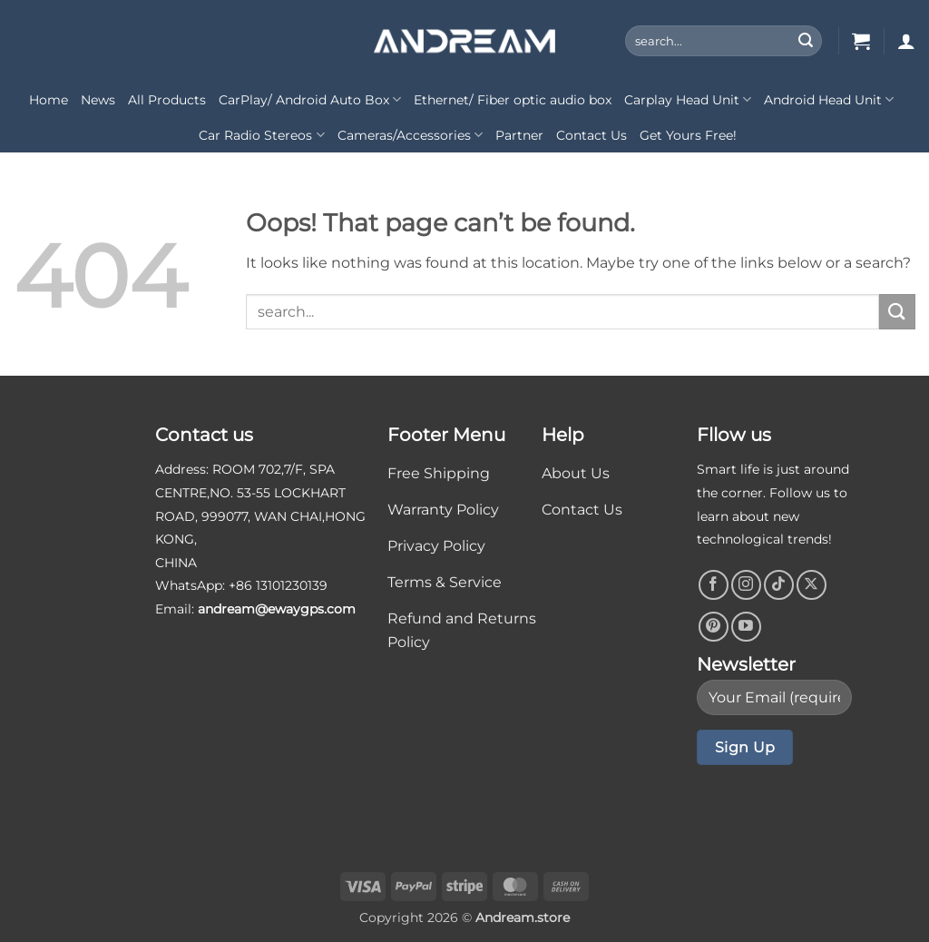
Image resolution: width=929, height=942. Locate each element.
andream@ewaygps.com (277, 609)
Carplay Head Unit (687, 99)
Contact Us (591, 135)
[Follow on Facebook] (714, 585)
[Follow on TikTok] (779, 585)
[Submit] (805, 40)
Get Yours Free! (688, 135)
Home (48, 100)
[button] (861, 41)
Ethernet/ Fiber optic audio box (512, 100)
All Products (167, 100)
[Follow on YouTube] (746, 627)
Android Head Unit (829, 99)
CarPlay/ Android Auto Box (310, 99)
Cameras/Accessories (410, 134)
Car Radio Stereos (261, 134)
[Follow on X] (811, 585)
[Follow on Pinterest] (714, 627)
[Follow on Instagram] (746, 585)
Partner (519, 135)
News (98, 100)
